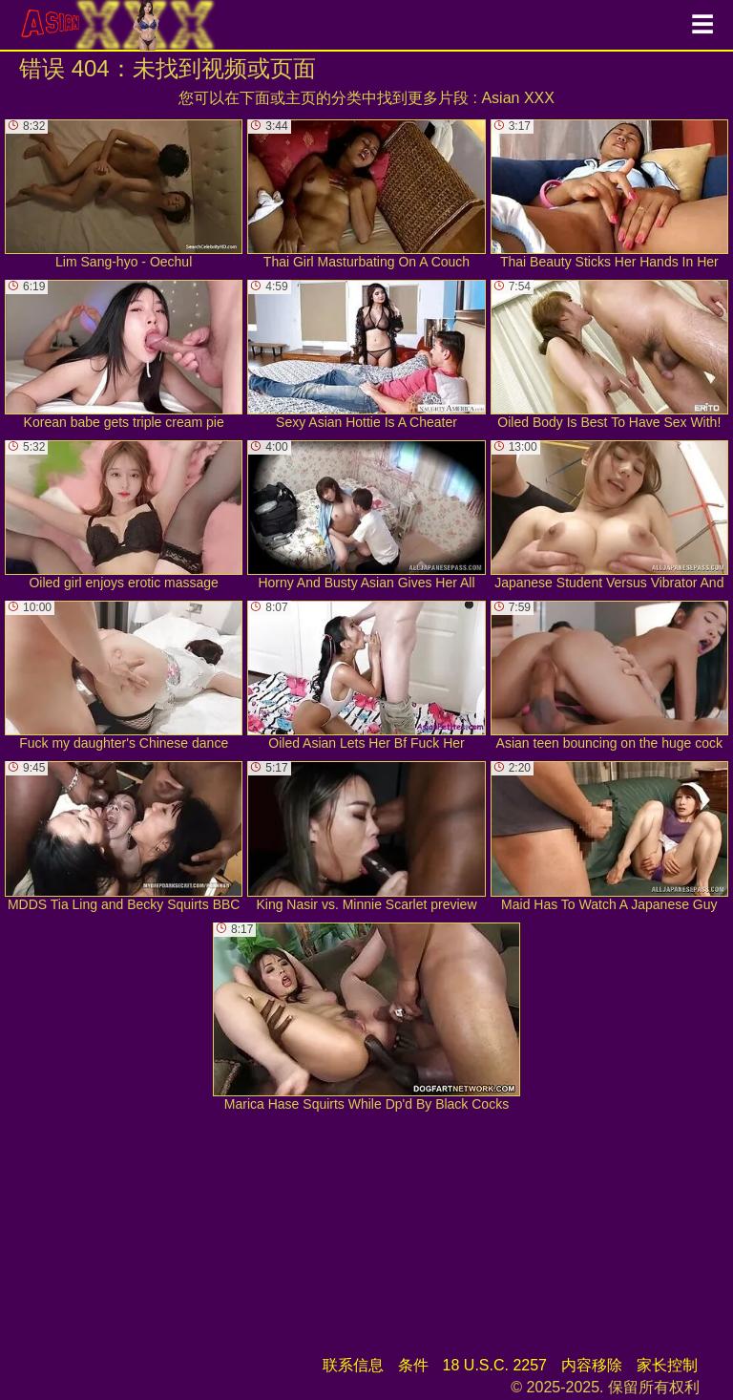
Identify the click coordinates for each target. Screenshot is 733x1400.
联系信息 (353, 1365)
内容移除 (591, 1365)
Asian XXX (517, 98)
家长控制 (667, 1365)
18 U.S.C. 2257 (495, 1365)
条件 (413, 1365)
